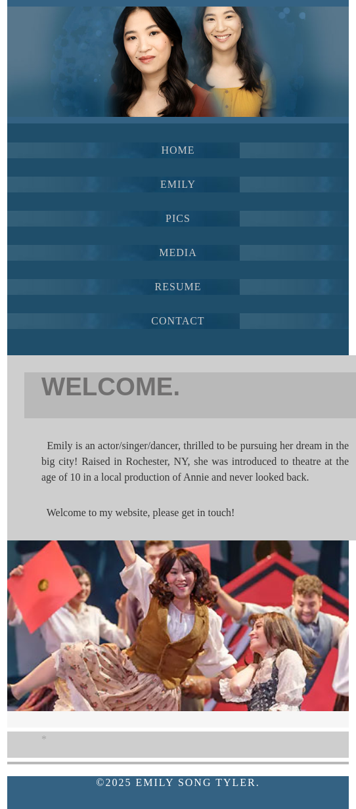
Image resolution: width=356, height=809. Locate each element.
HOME (177, 150)
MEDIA (177, 252)
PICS (178, 218)
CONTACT (177, 320)
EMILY (178, 184)
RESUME (178, 286)
